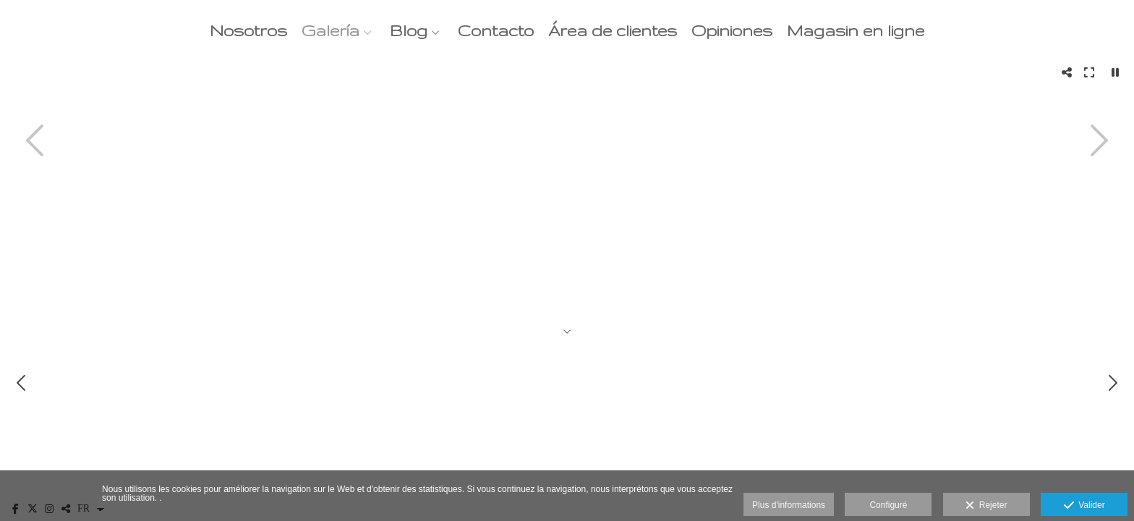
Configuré (888, 505)
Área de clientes (612, 30)
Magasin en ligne (855, 30)
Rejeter (986, 506)
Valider (1084, 506)
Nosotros (248, 30)
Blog (408, 30)
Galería (330, 30)
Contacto (496, 30)
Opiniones (731, 30)
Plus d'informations (788, 505)
